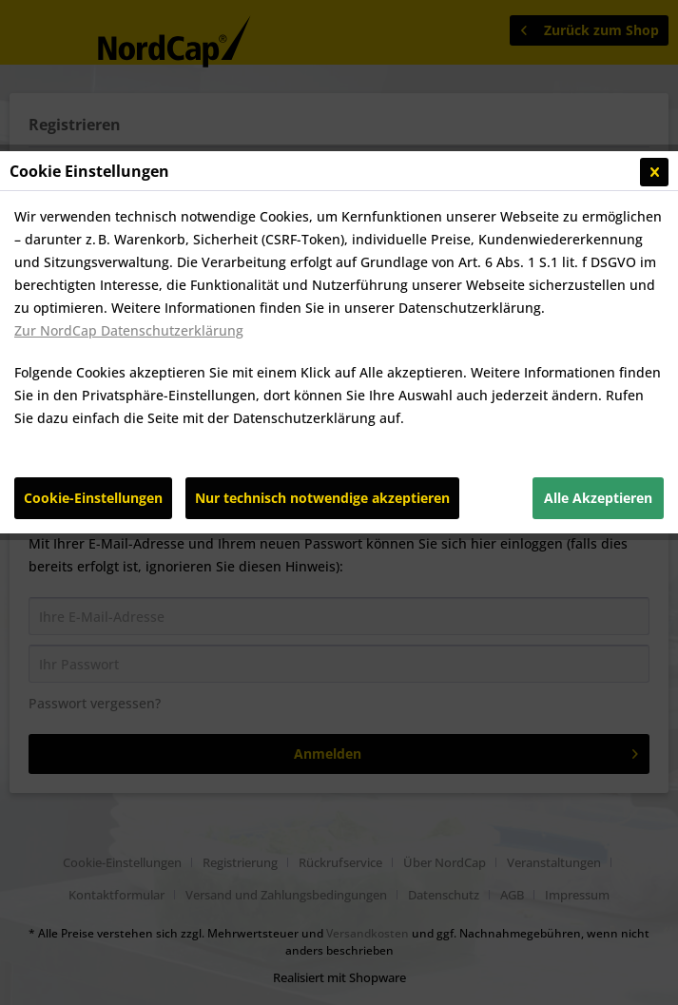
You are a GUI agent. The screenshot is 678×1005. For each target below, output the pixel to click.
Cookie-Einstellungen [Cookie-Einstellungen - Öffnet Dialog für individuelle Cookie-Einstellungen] (93, 498)
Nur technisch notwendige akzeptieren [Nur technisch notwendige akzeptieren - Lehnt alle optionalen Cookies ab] (322, 498)
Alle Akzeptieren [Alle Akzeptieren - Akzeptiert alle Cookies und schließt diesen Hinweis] (598, 498)
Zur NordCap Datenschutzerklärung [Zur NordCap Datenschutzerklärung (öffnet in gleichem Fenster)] (128, 330)
